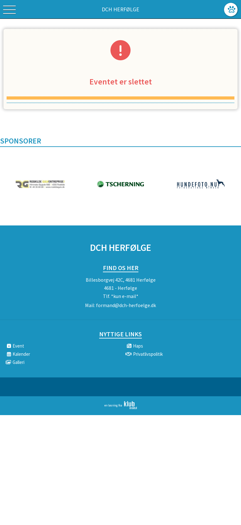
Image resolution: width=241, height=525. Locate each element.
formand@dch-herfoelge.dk (126, 305)
